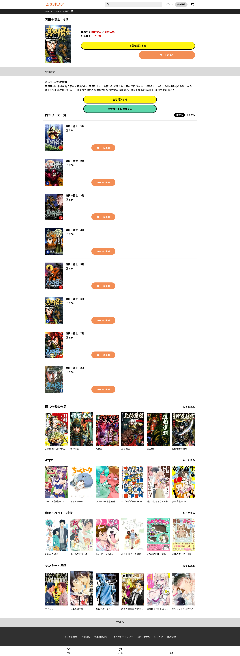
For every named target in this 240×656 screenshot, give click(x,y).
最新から (190, 115)
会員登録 (181, 4)
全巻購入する (120, 99)
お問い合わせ (143, 636)
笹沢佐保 (110, 31)
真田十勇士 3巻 (75, 195)
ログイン (169, 4)
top (47, 11)
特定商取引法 (100, 636)
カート (120, 653)
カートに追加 (166, 54)
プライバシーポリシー (122, 636)
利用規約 (85, 636)
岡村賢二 (96, 31)
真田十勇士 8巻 (75, 368)
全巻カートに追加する (120, 108)
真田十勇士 (70, 11)
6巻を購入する (138, 45)
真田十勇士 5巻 (75, 264)
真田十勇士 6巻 (75, 299)
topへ (120, 622)
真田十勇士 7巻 (75, 333)
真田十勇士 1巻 (75, 126)
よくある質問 (70, 636)
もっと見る (189, 406)
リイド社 (96, 36)
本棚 (171, 653)
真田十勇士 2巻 (75, 160)
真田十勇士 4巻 (75, 229)
